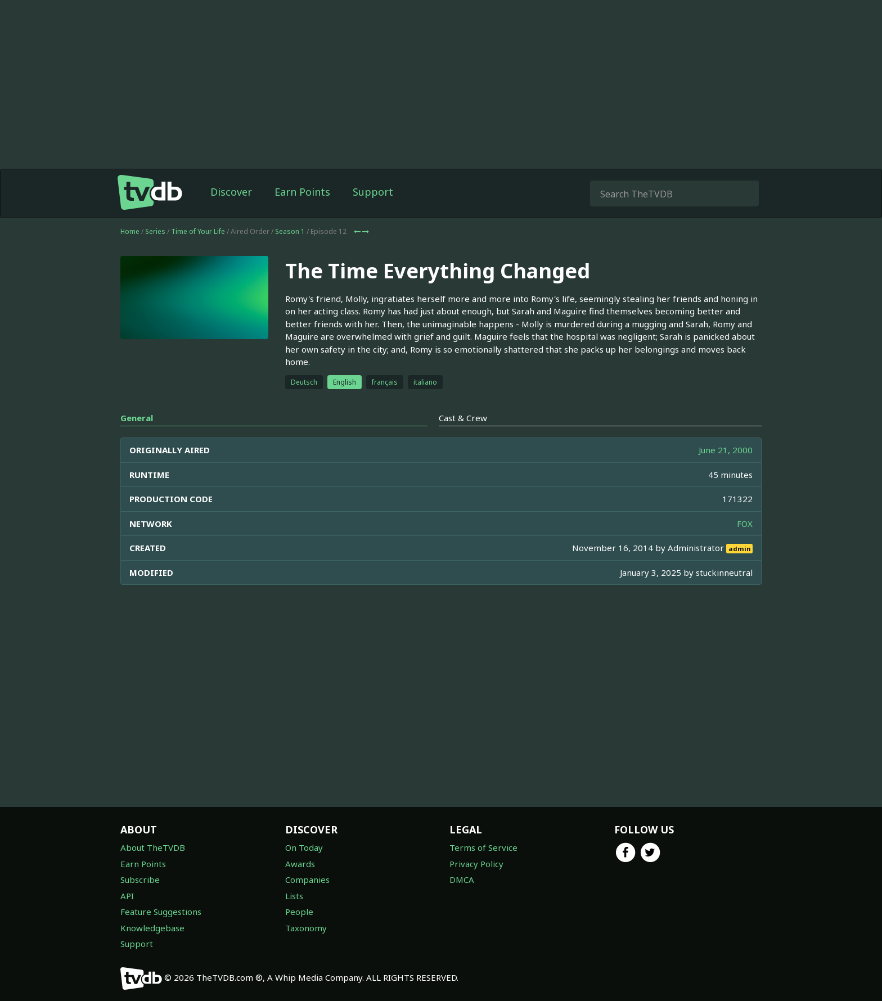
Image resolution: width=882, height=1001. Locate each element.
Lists (294, 895)
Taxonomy (306, 928)
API (127, 895)
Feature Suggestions (160, 911)
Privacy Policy (476, 863)
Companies (307, 879)
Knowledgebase (152, 928)
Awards (300, 863)
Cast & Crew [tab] (463, 417)
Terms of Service (483, 847)
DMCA (461, 879)
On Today (304, 847)
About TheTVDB (152, 847)
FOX (745, 523)
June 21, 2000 (726, 450)
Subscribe (140, 879)
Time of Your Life (198, 231)
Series (155, 231)
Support (373, 192)
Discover (231, 192)
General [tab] (136, 417)
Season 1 (290, 231)
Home (130, 231)
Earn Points (302, 192)
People (299, 911)
